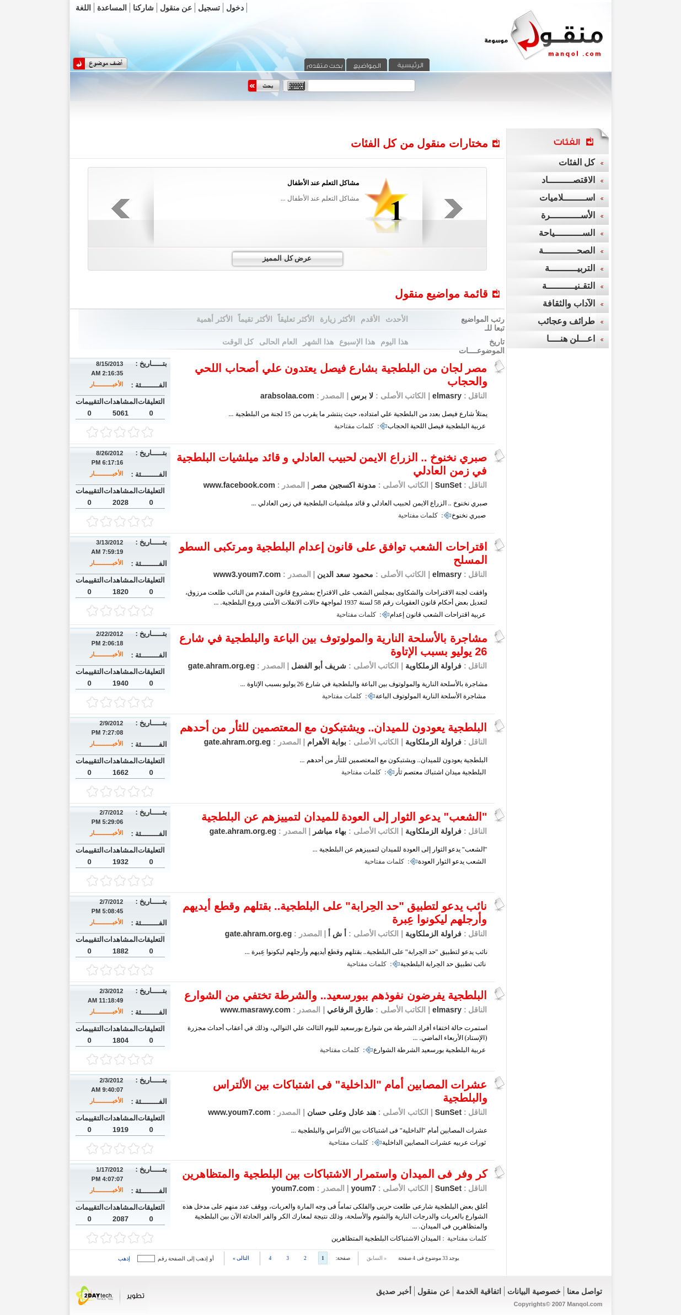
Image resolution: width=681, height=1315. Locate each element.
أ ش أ (336, 933)
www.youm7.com (239, 1112)
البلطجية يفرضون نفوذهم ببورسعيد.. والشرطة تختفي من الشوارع (335, 995)
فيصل (436, 426)
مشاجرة (474, 696)
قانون (413, 614)
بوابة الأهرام (325, 741)
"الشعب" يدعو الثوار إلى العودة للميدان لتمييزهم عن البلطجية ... (400, 849)
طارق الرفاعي (349, 1009)
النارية (430, 696)
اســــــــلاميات (567, 197)
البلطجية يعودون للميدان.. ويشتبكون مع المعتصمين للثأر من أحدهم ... (393, 760)
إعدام (397, 614)
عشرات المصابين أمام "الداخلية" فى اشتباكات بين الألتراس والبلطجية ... (389, 1130)
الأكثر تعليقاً (296, 319)
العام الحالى (278, 341)
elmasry (447, 395)
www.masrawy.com (255, 1009)
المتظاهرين (347, 1238)
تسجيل (209, 7)
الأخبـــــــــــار (106, 384)
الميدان (431, 1238)
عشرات (441, 1142)
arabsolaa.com (287, 395)
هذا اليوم (394, 341)
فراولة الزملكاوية (433, 665)
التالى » (241, 1258)
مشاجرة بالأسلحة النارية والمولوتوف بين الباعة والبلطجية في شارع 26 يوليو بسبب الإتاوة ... (363, 684)
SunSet (448, 485)
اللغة (83, 7)
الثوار (443, 861)
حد (449, 964)
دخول (235, 7)
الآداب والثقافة (569, 303)
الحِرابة (435, 964)
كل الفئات (577, 162)
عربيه (460, 1142)
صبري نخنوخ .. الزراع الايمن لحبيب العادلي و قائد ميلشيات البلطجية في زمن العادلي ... (369, 503)
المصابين (416, 1142)
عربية (478, 426)
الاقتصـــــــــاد (568, 180)
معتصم (413, 772)
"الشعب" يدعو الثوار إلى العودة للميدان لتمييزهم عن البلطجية (344, 817)
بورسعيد (432, 1050)
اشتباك (433, 772)
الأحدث (396, 319)
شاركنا (143, 7)
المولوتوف (407, 696)
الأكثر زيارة (337, 319)
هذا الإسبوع (357, 341)
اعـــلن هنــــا (570, 338)
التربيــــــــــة (570, 268)
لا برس (360, 395)
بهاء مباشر (328, 831)
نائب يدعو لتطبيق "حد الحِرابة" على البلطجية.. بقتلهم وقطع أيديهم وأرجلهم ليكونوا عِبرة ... (366, 952)
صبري (477, 515)
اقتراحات (456, 614)
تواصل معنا (585, 1291)
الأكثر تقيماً (255, 319)
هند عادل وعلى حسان (340, 1112)
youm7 (362, 1188)
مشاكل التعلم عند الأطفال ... (320, 198)
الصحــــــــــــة (567, 250)
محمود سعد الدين (344, 574)
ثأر (398, 772)
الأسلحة (451, 696)
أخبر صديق (393, 1291)
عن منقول (176, 7)
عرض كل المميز (287, 258)
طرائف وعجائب (566, 321)
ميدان (452, 772)
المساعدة (112, 7)
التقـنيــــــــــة (568, 285)
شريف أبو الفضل (317, 665)
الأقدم (370, 319)
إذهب (124, 1258)
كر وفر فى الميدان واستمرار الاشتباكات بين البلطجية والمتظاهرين (334, 1174)
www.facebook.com (239, 485)
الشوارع (384, 1050)
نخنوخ (460, 515)
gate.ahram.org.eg (221, 665)
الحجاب (398, 426)
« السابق (377, 1258)
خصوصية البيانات (534, 1291)
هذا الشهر (318, 341)
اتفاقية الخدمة (478, 1291)
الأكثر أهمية (214, 319)
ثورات (478, 1142)
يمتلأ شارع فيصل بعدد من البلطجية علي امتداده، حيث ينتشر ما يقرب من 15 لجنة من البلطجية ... (358, 414)
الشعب (433, 614)
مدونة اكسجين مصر (342, 485)
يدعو (458, 861)
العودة (426, 861)
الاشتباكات (404, 1238)
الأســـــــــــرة (568, 215)
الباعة (383, 696)
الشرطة (408, 1050)
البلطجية (457, 426)
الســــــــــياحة (567, 233)
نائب (480, 964)
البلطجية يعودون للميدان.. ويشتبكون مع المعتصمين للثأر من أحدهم (333, 727)
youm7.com (293, 1188)
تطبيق (463, 964)
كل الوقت (238, 341)
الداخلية (392, 1142)
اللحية (418, 426)
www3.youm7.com (247, 574)
